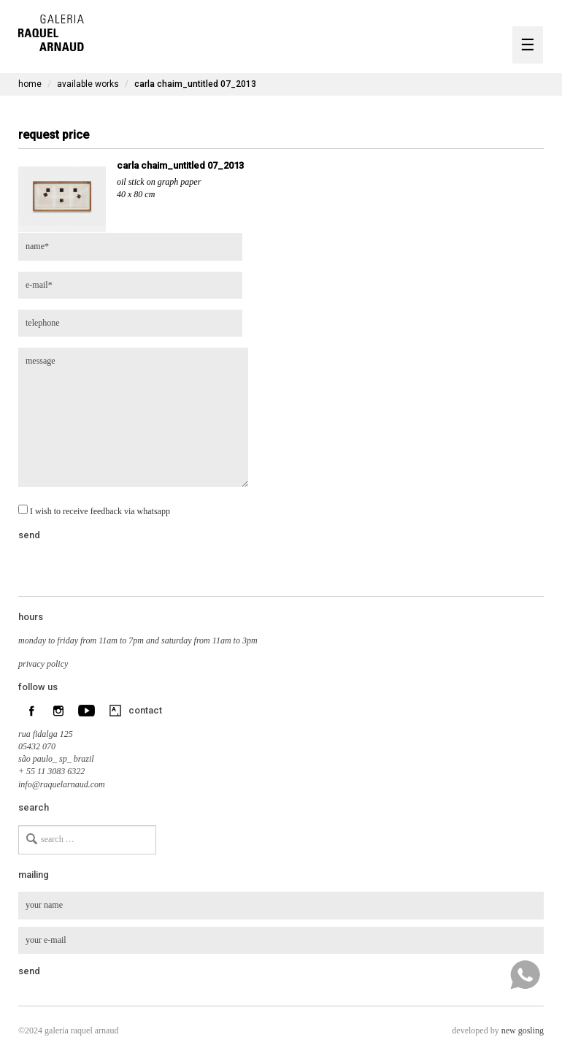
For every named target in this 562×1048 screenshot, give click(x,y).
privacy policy (43, 664)
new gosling (522, 1030)
